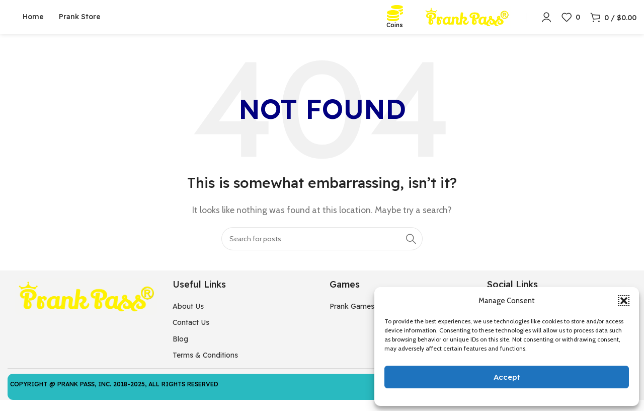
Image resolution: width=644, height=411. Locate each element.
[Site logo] (467, 22)
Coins (394, 30)
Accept (507, 377)
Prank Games (352, 317)
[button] (624, 301)
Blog (180, 349)
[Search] (322, 249)
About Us (188, 317)
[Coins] (395, 19)
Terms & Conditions (205, 366)
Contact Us (191, 333)
